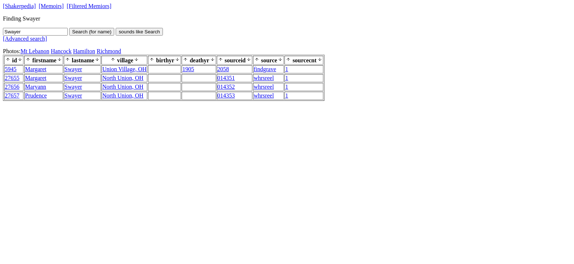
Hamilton (84, 51)
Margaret (35, 69)
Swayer (73, 69)
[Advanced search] (25, 39)
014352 (226, 87)
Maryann (35, 87)
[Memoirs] (51, 6)
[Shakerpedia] (19, 6)
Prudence (36, 95)
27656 (12, 87)
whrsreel (264, 78)
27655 (12, 78)
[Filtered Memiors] (89, 6)
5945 (10, 69)
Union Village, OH (124, 69)
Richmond (109, 51)
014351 (226, 78)
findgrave (265, 69)
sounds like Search (139, 31)
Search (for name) (91, 31)
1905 (188, 69)
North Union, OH (122, 78)
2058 (223, 69)
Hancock (61, 51)
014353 (226, 95)
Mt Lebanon (34, 51)
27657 (12, 95)
